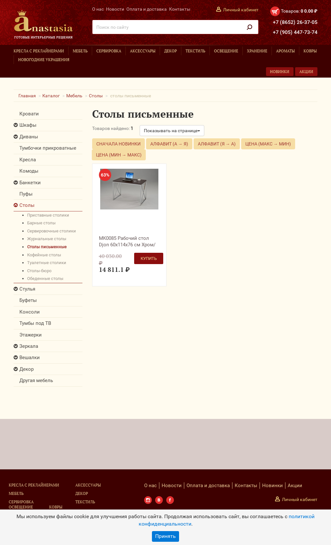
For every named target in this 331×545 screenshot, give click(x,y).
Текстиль (195, 50)
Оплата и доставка (146, 9)
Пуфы (26, 194)
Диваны (28, 137)
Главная (27, 95)
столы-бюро (39, 270)
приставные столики (48, 215)
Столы (96, 95)
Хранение (257, 50)
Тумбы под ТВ (35, 323)
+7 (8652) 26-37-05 (295, 22)
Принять (165, 536)
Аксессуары (142, 50)
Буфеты (28, 300)
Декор (170, 50)
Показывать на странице (172, 130)
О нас (98, 9)
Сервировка (108, 50)
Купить (149, 258)
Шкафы (28, 125)
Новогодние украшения (43, 59)
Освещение (226, 50)
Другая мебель (36, 380)
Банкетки (30, 183)
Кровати (29, 114)
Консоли (29, 312)
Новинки (279, 71)
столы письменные (47, 246)
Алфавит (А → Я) (169, 143)
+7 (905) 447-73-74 (295, 32)
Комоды (28, 171)
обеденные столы (45, 278)
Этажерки (30, 335)
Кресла (27, 160)
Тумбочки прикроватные (47, 148)
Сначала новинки (118, 143)
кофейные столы (44, 254)
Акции (306, 71)
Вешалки (29, 357)
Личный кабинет (241, 9)
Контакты (179, 9)
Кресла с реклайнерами (39, 50)
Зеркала (28, 346)
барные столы (41, 222)
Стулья (27, 289)
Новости (115, 9)
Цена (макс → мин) (268, 143)
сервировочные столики (51, 231)
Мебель (80, 50)
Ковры (310, 50)
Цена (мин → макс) (119, 154)
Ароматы (285, 50)
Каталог (51, 95)
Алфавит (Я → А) (217, 143)
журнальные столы (46, 238)
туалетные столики (46, 262)
